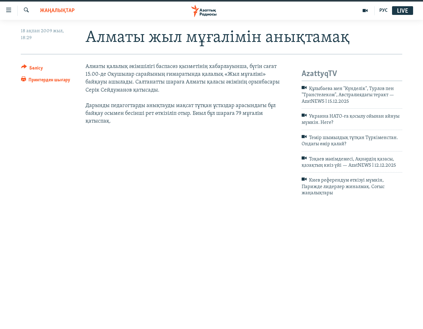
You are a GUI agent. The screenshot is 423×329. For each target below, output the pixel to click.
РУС (383, 10)
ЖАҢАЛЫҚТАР (57, 11)
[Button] (32, 69)
